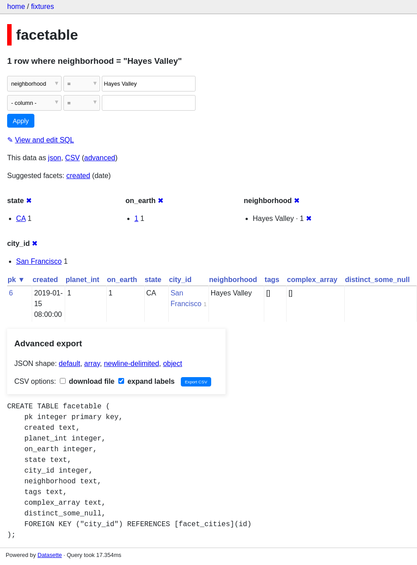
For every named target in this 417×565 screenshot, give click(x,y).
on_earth (122, 279)
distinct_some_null (377, 279)
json (54, 158)
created (78, 175)
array (92, 363)
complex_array (312, 279)
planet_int (83, 279)
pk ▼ (16, 279)
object (172, 363)
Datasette (50, 555)
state (153, 279)
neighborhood (233, 279)
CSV (72, 158)
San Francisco (39, 261)
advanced (99, 158)
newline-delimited (131, 363)
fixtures (42, 6)
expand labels (146, 381)
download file (87, 381)
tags (272, 279)
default (69, 363)
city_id (180, 279)
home (16, 6)
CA (20, 218)
